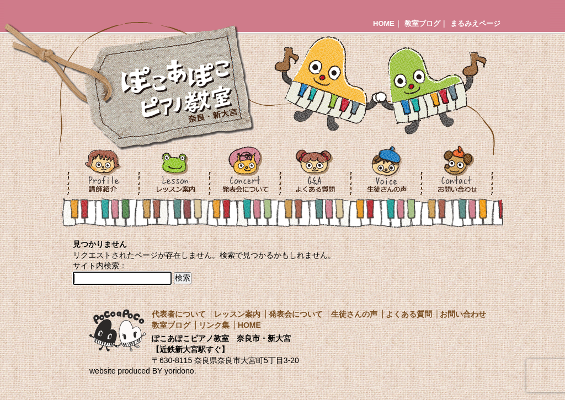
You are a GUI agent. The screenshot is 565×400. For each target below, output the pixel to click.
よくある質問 (409, 314)
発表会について (296, 314)
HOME (384, 23)
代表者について (179, 314)
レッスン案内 (237, 314)
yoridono (179, 370)
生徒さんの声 (354, 314)
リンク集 (214, 325)
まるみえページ (475, 23)
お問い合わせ (463, 314)
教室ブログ (422, 23)
